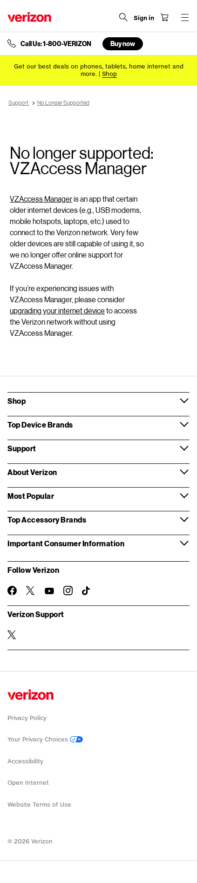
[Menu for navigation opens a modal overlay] (185, 17)
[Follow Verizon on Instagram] (68, 590)
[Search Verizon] (123, 17)
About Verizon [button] (32, 472)
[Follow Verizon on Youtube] (49, 591)
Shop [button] (16, 400)
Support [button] (21, 448)
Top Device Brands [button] (40, 424)
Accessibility (25, 761)
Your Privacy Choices (45, 739)
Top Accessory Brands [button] (46, 519)
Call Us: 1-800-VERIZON (55, 44)
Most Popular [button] (30, 495)
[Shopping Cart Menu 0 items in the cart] (164, 17)
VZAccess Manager (41, 198)
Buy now (122, 44)
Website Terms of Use (39, 804)
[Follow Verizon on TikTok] (86, 591)
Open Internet (28, 782)
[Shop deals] (109, 73)
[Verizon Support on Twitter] (12, 634)
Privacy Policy (27, 717)
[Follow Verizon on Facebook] (12, 590)
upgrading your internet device (57, 310)
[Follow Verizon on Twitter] (30, 590)
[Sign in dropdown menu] (144, 18)
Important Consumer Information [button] (65, 543)
